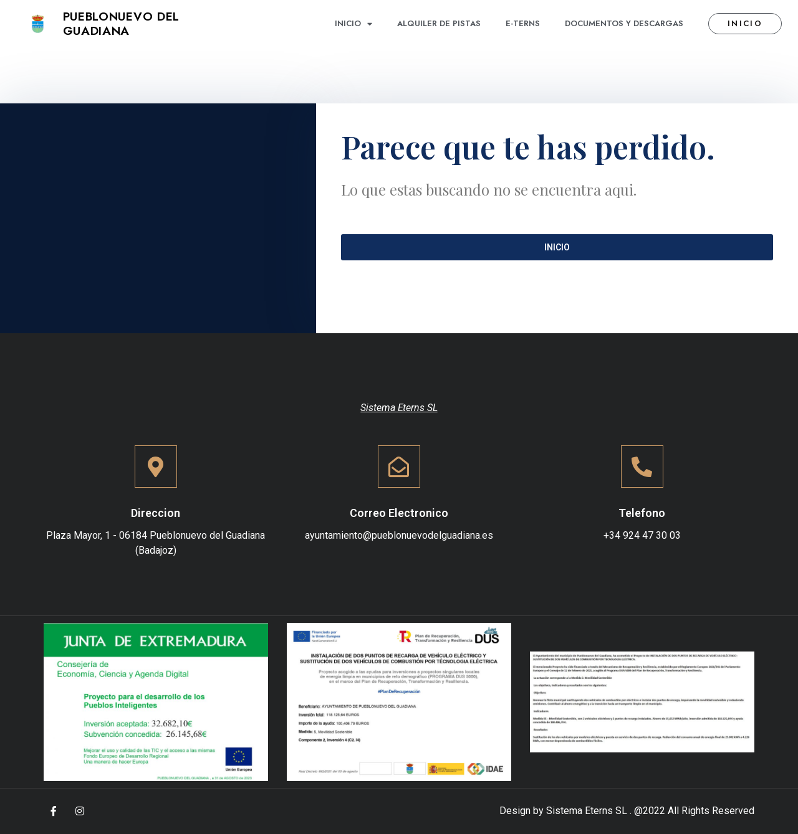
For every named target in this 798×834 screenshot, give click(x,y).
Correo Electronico (399, 512)
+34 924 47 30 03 (642, 535)
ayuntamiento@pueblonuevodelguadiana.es (399, 535)
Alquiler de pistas (439, 23)
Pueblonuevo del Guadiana (121, 23)
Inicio (353, 24)
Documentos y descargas (624, 23)
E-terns (523, 23)
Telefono (641, 512)
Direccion (155, 512)
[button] (745, 24)
